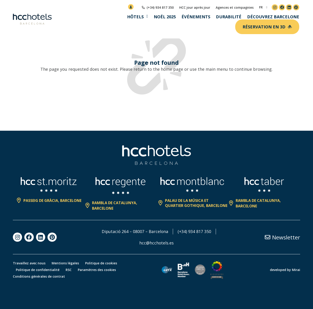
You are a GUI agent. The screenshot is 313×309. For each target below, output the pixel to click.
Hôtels (135, 16)
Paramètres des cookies (99, 270)
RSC (70, 270)
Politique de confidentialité (38, 270)
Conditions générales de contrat (39, 276)
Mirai (296, 270)
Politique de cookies (102, 263)
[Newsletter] (267, 237)
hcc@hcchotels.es (156, 243)
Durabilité (228, 16)
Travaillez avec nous (29, 263)
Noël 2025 (165, 16)
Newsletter (286, 237)
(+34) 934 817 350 (195, 231)
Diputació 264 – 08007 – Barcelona (135, 231)
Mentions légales (66, 263)
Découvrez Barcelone (273, 16)
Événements (196, 16)
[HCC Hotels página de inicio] (32, 19)
